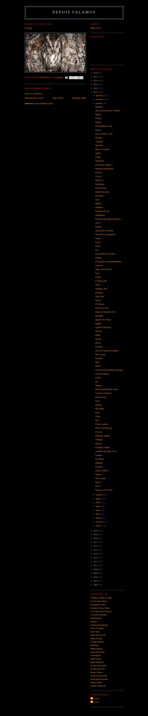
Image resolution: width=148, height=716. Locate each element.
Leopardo (99, 347)
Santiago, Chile (101, 289)
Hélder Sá (99, 180)
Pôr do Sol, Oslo (101, 308)
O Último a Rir (101, 281)
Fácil (97, 401)
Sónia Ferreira (96, 618)
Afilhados (99, 439)
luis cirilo (95, 702)
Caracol (98, 176)
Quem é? (98, 443)
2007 (95, 581)
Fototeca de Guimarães (99, 625)
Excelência (99, 459)
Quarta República (97, 662)
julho (98, 502)
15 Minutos (99, 304)
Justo (97, 420)
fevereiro (99, 522)
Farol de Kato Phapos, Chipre (106, 389)
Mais (97, 362)
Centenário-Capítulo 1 (104, 165)
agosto (98, 498)
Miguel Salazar (96, 649)
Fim (96, 381)
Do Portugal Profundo (99, 679)
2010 (95, 569)
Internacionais (100, 397)
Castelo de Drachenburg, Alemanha (109, 370)
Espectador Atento (98, 652)
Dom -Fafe (99, 296)
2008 (95, 577)
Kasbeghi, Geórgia (102, 447)
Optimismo (99, 161)
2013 (95, 558)
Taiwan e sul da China (103, 490)
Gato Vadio (95, 632)
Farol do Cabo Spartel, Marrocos (108, 219)
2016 (95, 546)
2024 (95, 80)
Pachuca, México (102, 470)
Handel (98, 122)
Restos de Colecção (98, 635)
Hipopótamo (100, 215)
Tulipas (98, 114)
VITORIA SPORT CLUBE (101, 598)
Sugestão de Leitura (103, 319)
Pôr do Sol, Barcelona (103, 428)
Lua (96, 250)
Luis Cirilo (95, 698)
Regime (98, 323)
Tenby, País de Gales (103, 269)
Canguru (98, 455)
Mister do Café (96, 638)
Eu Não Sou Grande (98, 665)
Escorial (98, 172)
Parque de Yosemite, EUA (105, 312)
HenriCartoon (96, 659)
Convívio (98, 265)
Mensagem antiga (79, 98)
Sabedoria (99, 207)
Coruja (98, 157)
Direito (98, 343)
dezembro (100, 95)
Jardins (98, 153)
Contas (98, 246)
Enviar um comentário (33, 93)
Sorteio (98, 300)
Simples (98, 227)
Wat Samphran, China (103, 126)
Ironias (98, 242)
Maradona (99, 145)
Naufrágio (99, 316)
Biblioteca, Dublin (102, 436)
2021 (95, 92)
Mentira (98, 203)
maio (98, 510)
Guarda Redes (100, 188)
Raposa (98, 130)
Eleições (98, 118)
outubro (99, 103)
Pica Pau (98, 432)
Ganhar (98, 378)
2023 (95, 84)
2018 (95, 538)
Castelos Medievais (98, 686)
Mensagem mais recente (34, 98)
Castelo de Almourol (103, 393)
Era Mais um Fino (98, 669)
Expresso (98, 467)
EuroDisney (100, 184)
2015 (95, 550)
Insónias (94, 621)
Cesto (97, 199)
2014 (95, 554)
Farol (97, 273)
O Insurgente (96, 655)
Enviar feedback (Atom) (43, 103)
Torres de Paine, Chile (103, 134)
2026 (95, 73)
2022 (95, 88)
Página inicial (58, 98)
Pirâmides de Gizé (102, 211)
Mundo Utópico (97, 672)
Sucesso (98, 339)
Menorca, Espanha (102, 149)
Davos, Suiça (100, 354)
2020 (95, 530)
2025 (95, 76)
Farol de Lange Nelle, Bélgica (107, 350)
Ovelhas (98, 331)
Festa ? (98, 486)
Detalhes (98, 138)
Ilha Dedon (99, 409)
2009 (95, 573)
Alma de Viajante (97, 628)
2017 (95, 542)
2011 (95, 565)
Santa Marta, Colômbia (104, 230)
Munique (98, 107)
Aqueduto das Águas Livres (106, 451)
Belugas (98, 258)
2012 (95, 561)
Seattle (98, 366)
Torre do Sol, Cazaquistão (105, 234)
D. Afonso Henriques (99, 615)
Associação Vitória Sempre (101, 611)
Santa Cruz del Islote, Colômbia (107, 110)
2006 (95, 585)
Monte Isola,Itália (102, 192)
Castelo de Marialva (103, 327)
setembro (99, 495)
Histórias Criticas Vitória (100, 608)
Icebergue (99, 292)
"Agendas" (99, 141)
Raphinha (99, 463)
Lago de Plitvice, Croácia (105, 254)
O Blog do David (97, 642)
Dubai (97, 335)
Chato (97, 285)
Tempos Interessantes (99, 676)
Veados (98, 238)
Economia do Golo (98, 604)
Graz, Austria (100, 478)
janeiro (99, 526)
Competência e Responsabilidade (108, 261)
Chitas (97, 416)
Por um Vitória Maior (99, 601)
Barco (97, 412)
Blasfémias (95, 645)
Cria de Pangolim (102, 374)
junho (98, 506)
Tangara (98, 385)
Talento (98, 482)
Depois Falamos (74, 12)
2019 (95, 534)
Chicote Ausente (101, 424)
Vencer (98, 223)
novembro (100, 99)
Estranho (98, 358)
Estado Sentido (96, 682)
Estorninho (99, 196)
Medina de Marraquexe (104, 168)
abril (98, 514)
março (98, 518)
